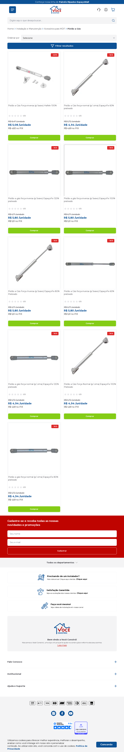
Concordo (106, 744)
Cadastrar (62, 551)
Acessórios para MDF (55, 28)
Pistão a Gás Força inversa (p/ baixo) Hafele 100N (32, 105)
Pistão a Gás (74, 28)
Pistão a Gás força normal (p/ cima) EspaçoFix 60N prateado (89, 107)
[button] (12, 9)
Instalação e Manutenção (30, 28)
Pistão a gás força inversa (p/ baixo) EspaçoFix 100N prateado (89, 200)
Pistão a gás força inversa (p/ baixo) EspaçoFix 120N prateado (33, 200)
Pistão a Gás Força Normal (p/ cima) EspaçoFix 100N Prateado (90, 385)
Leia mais (62, 645)
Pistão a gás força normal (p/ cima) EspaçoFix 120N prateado (33, 385)
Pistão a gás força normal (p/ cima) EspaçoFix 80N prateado (33, 478)
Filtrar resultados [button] (62, 46)
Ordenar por (13, 38)
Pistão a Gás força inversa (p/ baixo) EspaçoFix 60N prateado (89, 292)
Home (10, 28)
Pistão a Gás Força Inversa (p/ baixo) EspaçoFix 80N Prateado (34, 292)
